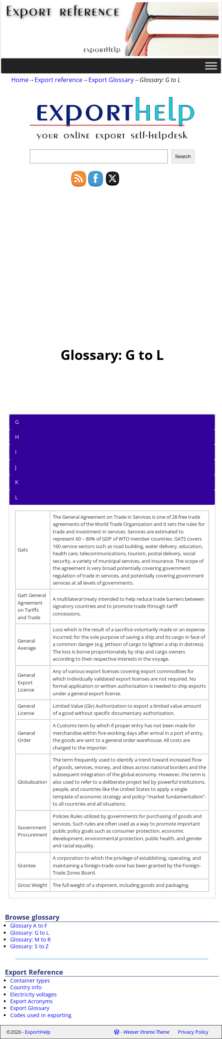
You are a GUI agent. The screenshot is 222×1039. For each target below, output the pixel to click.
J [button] (16, 467)
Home (20, 80)
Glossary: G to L (29, 932)
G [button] (17, 421)
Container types (30, 980)
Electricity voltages (33, 994)
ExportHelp (37, 1031)
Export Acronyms (31, 1001)
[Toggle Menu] (211, 65)
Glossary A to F (28, 925)
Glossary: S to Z (29, 946)
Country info (25, 987)
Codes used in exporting (40, 1015)
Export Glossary (111, 80)
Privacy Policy (193, 1031)
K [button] (16, 482)
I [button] (16, 452)
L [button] (16, 497)
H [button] (17, 436)
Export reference (58, 80)
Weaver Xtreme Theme (146, 1031)
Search (183, 156)
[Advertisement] (112, 263)
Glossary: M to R (30, 939)
